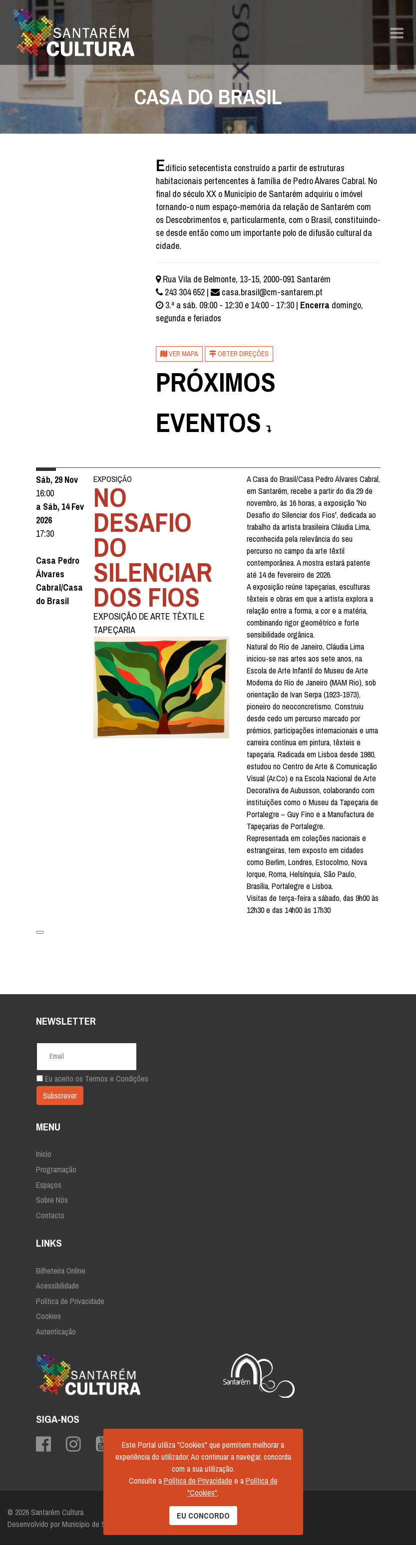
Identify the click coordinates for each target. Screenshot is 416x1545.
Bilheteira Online (60, 1270)
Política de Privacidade (70, 1301)
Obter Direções (239, 353)
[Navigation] (397, 32)
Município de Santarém (96, 1524)
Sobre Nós (52, 1199)
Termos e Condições (116, 1078)
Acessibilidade (57, 1285)
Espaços (48, 1184)
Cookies (48, 1316)
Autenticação (56, 1331)
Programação (56, 1169)
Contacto (50, 1215)
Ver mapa (179, 353)
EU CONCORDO (203, 1515)
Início (43, 1153)
